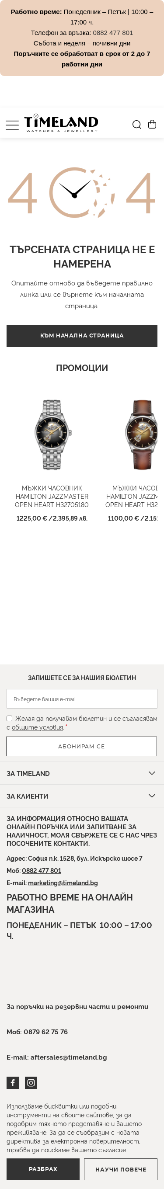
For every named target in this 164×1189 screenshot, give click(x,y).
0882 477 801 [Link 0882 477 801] (113, 32)
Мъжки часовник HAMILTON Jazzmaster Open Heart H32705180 (52, 495)
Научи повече (121, 1169)
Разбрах (43, 1169)
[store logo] (61, 123)
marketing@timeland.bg (63, 882)
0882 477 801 (41, 870)
